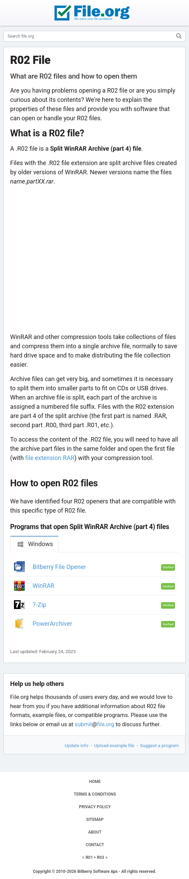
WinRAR (43, 585)
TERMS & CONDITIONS (95, 794)
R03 (100, 857)
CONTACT (94, 844)
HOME (94, 781)
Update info (76, 745)
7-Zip (39, 604)
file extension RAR (49, 457)
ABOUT (94, 832)
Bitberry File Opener (59, 566)
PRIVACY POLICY (95, 806)
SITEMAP (95, 819)
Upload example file (114, 745)
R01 (89, 857)
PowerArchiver (52, 623)
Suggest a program (159, 745)
